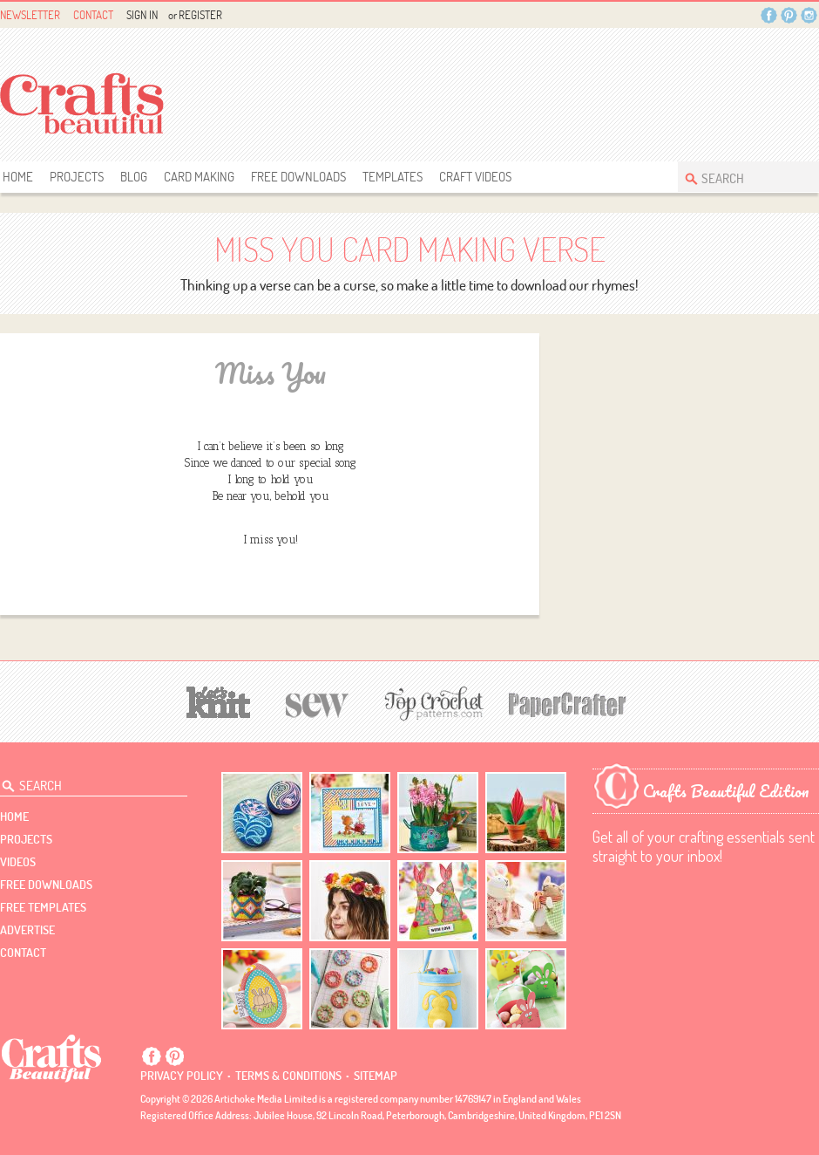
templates (392, 176)
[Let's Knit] (218, 700)
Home (18, 176)
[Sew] (318, 702)
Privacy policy (181, 1075)
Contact (93, 15)
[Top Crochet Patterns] (431, 703)
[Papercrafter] (567, 702)
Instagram (809, 15)
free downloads (298, 176)
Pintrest (789, 15)
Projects (77, 176)
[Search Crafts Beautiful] (740, 176)
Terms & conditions (288, 1075)
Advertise (27, 930)
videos (18, 862)
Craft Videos (475, 176)
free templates (43, 907)
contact (23, 952)
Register (200, 15)
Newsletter (30, 15)
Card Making (199, 176)
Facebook (769, 15)
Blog (133, 176)
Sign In (142, 15)
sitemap (375, 1075)
